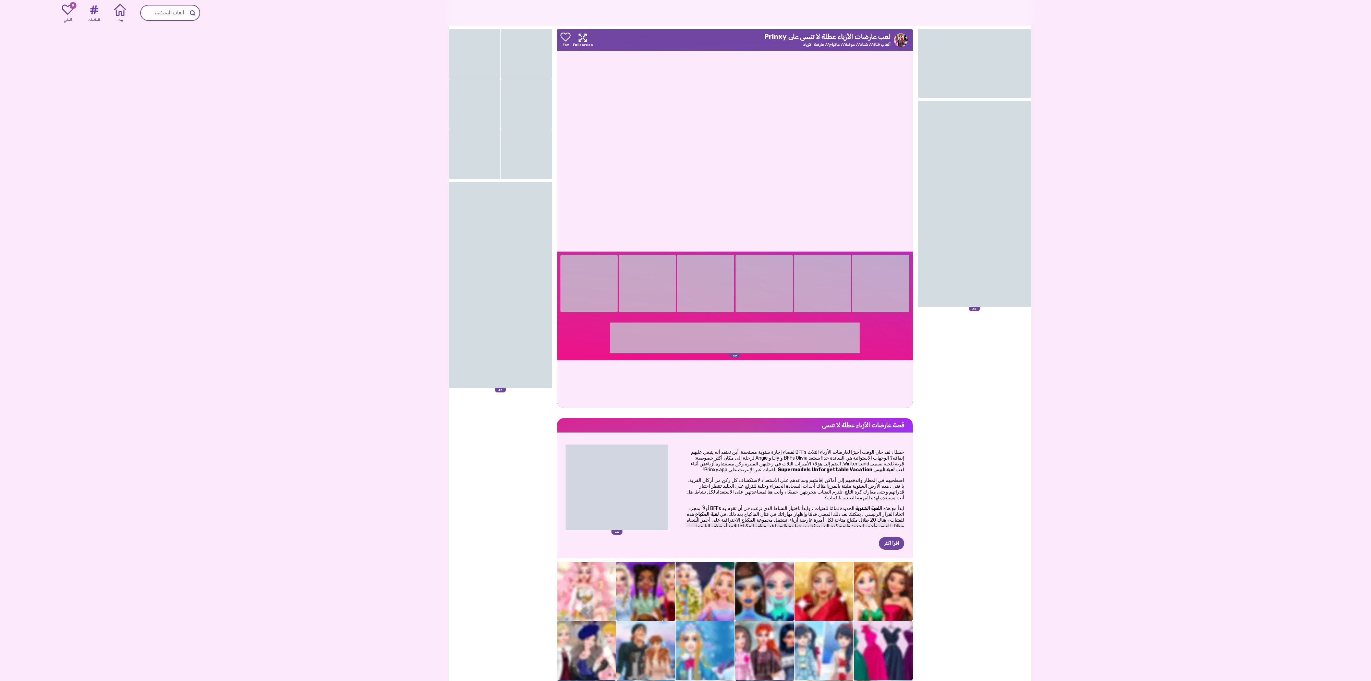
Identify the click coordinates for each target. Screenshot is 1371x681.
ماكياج (780, 44)
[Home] (65, 13)
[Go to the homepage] (1347, 13)
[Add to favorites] (511, 40)
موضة (795, 44)
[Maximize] (528, 40)
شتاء (809, 44)
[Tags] (39, 13)
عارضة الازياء (759, 44)
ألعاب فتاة (827, 44)
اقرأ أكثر (837, 543)
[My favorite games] (13, 13)
